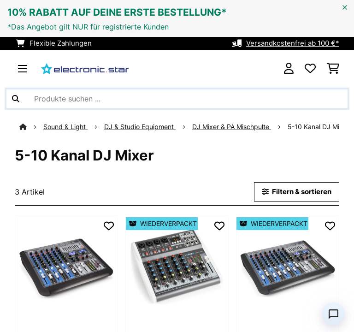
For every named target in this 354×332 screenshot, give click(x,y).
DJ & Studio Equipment (117, 126)
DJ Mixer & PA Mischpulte (209, 126)
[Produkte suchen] (177, 99)
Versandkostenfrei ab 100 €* (292, 43)
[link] (66, 268)
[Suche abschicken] (15, 98)
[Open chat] (333, 314)
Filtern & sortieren (296, 192)
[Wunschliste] (310, 68)
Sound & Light (43, 126)
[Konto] (289, 68)
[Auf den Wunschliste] (109, 226)
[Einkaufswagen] (333, 68)
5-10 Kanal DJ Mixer (296, 126)
